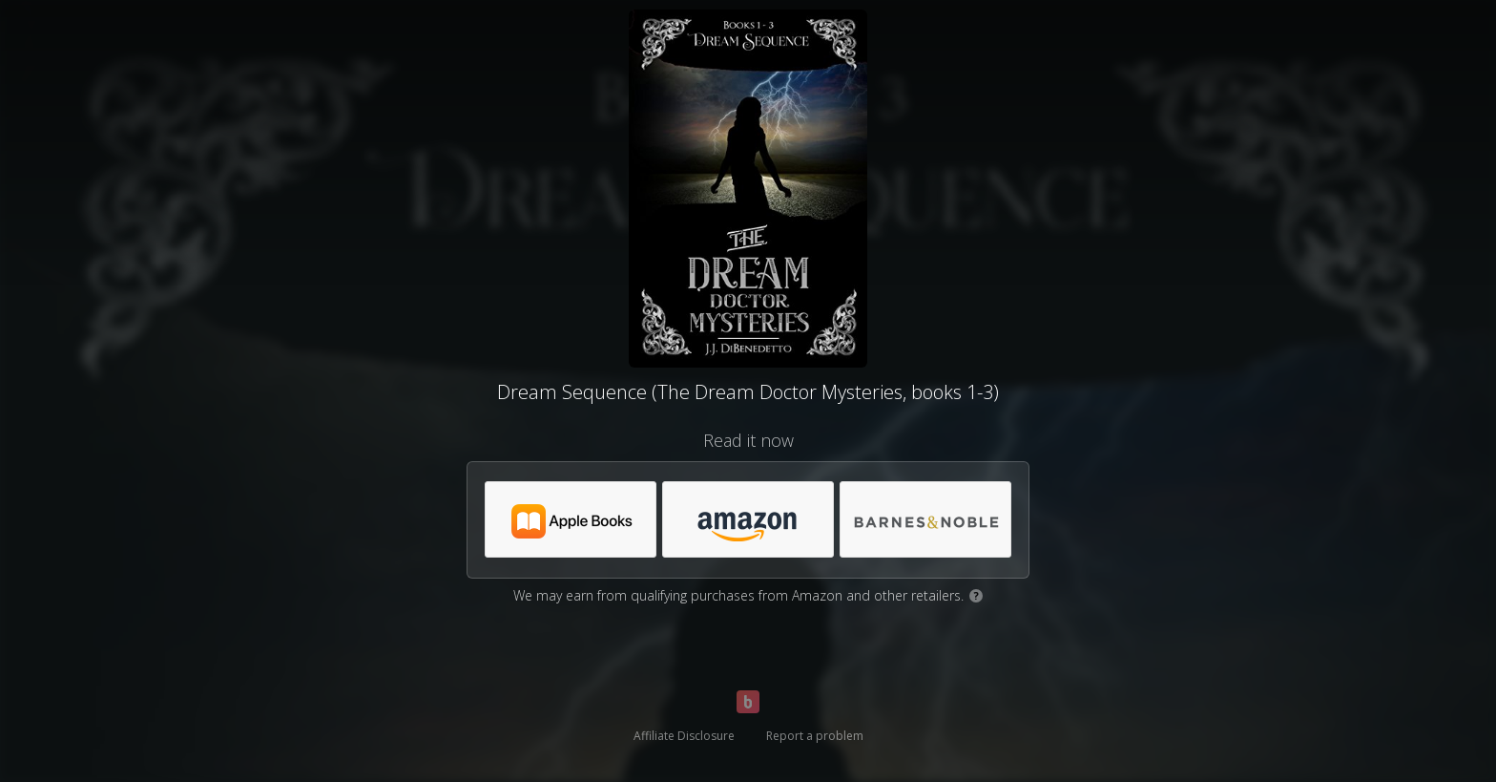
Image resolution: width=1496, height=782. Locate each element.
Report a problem (814, 736)
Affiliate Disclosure (684, 736)
